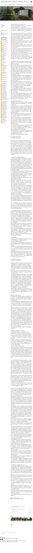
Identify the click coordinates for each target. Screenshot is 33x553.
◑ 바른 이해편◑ (3, 52)
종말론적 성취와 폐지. (4, 65)
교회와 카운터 (3, 56)
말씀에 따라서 (3, 59)
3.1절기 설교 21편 (3, 91)
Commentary (3, 70)
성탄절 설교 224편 (3, 114)
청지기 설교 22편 (3, 90)
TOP (31, 532)
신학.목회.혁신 (3, 121)
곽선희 (5, 4)
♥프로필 (2, 32)
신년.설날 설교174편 (4, 101)
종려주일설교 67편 (3, 104)
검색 (29, 1)
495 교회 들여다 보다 (4, 68)
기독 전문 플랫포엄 (4, 66)
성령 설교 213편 (3, 110)
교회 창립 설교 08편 (4, 83)
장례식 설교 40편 (3, 96)
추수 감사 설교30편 (4, 112)
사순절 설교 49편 (3, 102)
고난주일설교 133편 (4, 103)
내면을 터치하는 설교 (20, 4)
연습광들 (13, 512)
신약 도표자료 (3, 61)
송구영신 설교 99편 (4, 116)
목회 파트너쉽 (3, 58)
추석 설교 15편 (3, 111)
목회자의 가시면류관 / (14, 511)
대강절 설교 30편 (3, 113)
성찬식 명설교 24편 (4, 86)
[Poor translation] (2, 539)
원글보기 (22, 498)
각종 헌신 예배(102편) (4, 97)
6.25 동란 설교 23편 (4, 92)
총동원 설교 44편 (3, 85)
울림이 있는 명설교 (11, 4)
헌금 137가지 (3, 69)
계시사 (2, 60)
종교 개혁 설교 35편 (4, 95)
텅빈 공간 (3, 122)
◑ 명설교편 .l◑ (3, 72)
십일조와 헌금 (3, 54)
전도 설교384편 (3, 84)
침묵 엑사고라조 (3, 57)
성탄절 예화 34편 (3, 115)
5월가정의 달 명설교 (4, 106)
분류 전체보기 (4, 37)
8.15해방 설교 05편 (4, 93)
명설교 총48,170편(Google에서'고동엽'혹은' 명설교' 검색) (16, 1)
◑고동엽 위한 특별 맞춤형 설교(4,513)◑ (4, 39)
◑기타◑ (13, 506)
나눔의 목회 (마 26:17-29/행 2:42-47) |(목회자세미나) (19, 510)
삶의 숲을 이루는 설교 (29, 4)
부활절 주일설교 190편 (4, 105)
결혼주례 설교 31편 (4, 94)
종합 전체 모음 (16, 506)
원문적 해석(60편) (3, 55)
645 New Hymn (3, 67)
